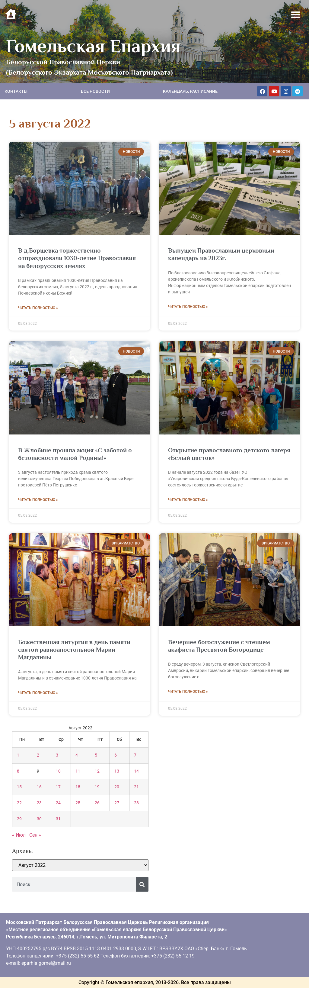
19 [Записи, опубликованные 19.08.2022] (97, 786)
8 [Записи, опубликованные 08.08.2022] (18, 771)
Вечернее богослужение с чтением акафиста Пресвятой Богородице (219, 645)
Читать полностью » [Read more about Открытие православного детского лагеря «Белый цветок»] (188, 500)
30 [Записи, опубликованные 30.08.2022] (39, 819)
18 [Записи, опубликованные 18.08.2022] (77, 786)
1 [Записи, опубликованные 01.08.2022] (18, 755)
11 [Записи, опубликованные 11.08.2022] (77, 771)
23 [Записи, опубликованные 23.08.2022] (39, 803)
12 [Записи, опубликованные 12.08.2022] (97, 771)
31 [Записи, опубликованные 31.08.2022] (58, 819)
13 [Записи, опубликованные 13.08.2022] (116, 771)
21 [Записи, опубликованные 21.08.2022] (136, 786)
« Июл (19, 835)
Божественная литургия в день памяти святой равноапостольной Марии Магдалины (74, 649)
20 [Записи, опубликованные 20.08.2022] (116, 786)
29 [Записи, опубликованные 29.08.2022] (19, 819)
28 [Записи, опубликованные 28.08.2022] (136, 803)
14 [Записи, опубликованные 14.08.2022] (136, 771)
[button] (295, 14)
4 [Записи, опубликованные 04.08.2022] (76, 755)
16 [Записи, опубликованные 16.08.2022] (39, 786)
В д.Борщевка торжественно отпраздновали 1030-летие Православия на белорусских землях (77, 258)
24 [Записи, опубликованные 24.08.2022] (58, 803)
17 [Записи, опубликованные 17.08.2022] (58, 786)
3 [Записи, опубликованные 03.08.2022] (57, 755)
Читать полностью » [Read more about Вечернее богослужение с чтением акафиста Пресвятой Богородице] (188, 691)
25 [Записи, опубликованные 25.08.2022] (77, 803)
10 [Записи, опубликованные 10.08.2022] (58, 771)
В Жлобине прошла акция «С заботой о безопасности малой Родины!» (75, 454)
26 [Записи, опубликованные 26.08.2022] (97, 803)
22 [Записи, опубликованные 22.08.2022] (19, 803)
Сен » (35, 835)
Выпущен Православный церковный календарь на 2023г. (221, 254)
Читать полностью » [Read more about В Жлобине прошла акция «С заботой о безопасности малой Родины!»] (38, 500)
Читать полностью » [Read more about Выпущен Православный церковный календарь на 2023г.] (188, 307)
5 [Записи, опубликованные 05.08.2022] (96, 755)
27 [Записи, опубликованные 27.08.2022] (116, 803)
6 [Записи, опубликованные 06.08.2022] (115, 755)
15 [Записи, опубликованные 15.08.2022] (19, 786)
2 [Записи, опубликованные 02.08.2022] (38, 755)
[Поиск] (142, 884)
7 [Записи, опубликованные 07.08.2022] (135, 755)
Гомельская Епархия (93, 46)
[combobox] (74, 884)
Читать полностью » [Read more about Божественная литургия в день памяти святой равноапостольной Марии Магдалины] (38, 693)
